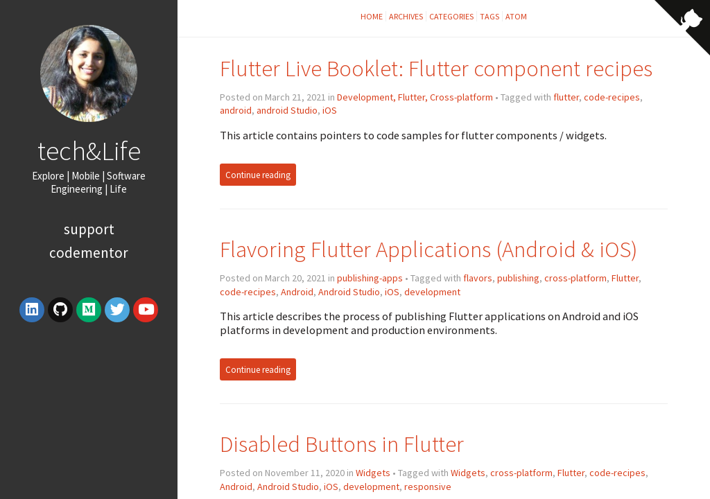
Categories (451, 16)
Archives (406, 16)
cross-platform (575, 278)
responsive (427, 486)
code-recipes (612, 97)
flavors (477, 278)
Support (89, 229)
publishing (518, 278)
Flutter (625, 278)
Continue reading (258, 175)
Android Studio (349, 292)
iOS (329, 110)
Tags (489, 16)
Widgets (373, 472)
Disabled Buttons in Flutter (342, 444)
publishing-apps (370, 278)
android (236, 110)
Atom (516, 16)
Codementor (88, 252)
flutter (566, 97)
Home (372, 16)
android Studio (287, 110)
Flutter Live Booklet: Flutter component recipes (436, 68)
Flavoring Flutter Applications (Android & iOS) (428, 249)
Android (297, 292)
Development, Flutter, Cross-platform (415, 97)
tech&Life (89, 150)
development (432, 292)
